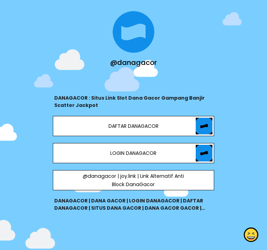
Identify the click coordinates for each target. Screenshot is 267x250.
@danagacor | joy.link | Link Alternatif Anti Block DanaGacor (133, 180)
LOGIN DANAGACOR (133, 153)
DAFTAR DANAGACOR (133, 126)
